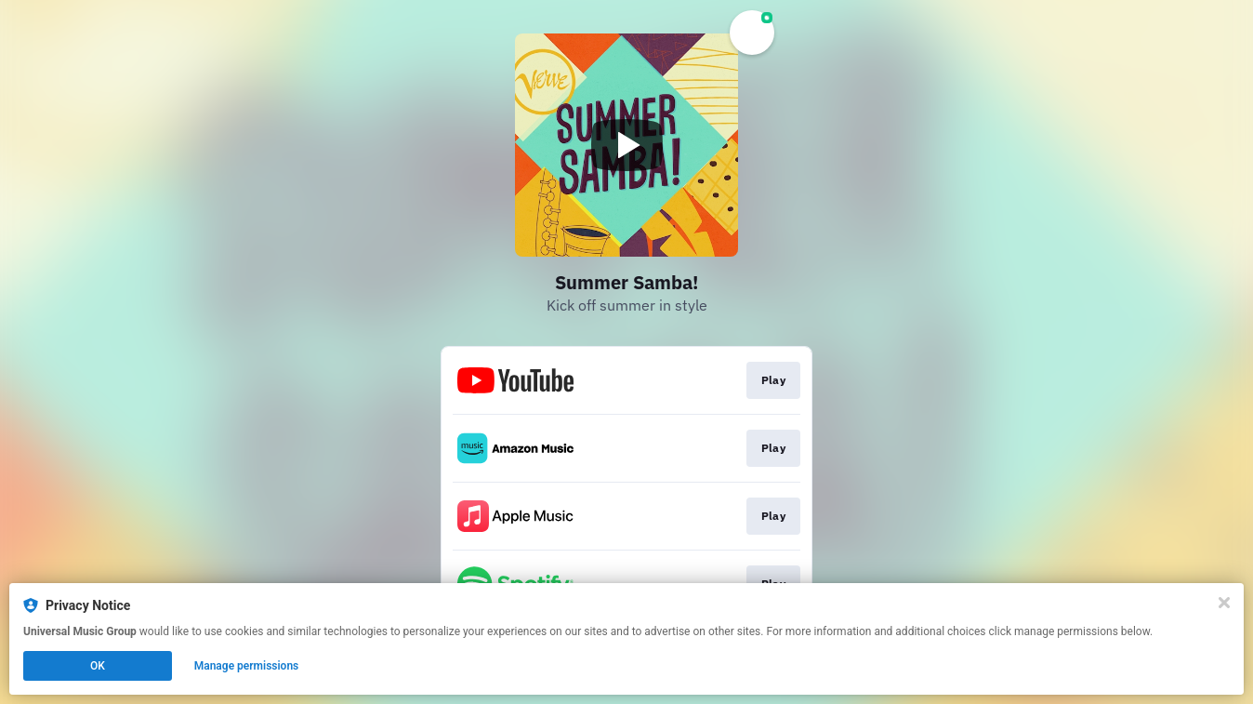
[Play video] (626, 145)
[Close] (1224, 603)
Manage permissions (246, 665)
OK (97, 665)
